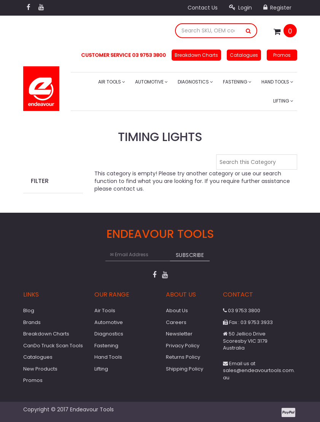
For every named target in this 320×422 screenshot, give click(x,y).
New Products (40, 368)
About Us (177, 310)
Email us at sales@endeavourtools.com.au (259, 370)
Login (240, 7)
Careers (176, 322)
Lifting (283, 101)
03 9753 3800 (241, 310)
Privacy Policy (182, 345)
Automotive (151, 82)
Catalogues (244, 55)
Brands (32, 322)
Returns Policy (183, 357)
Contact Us (203, 7)
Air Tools (111, 82)
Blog (28, 310)
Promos (282, 55)
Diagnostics (195, 82)
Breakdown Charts (196, 55)
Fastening (237, 82)
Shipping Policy (184, 368)
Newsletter (179, 333)
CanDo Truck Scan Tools (53, 345)
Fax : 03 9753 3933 (248, 322)
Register (277, 7)
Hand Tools (277, 82)
